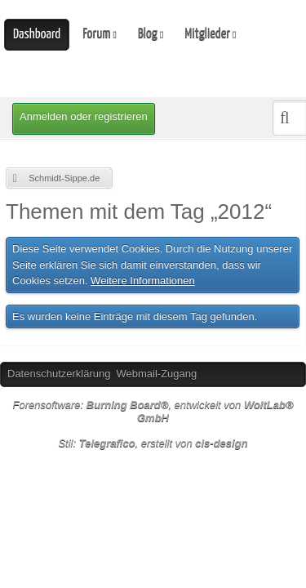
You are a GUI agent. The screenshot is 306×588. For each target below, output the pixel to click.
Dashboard (36, 35)
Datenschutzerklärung (58, 374)
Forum (96, 34)
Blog (147, 34)
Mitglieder (207, 34)
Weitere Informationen (143, 280)
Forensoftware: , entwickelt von (152, 412)
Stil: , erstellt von (152, 443)
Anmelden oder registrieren (84, 116)
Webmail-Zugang (156, 374)
